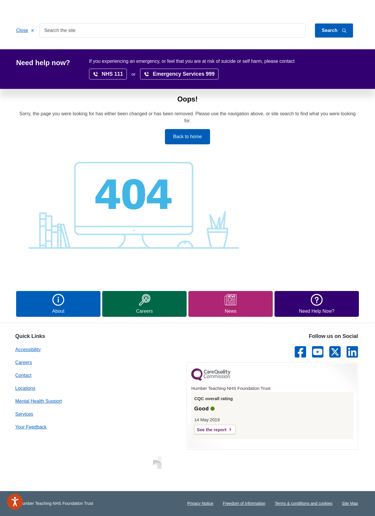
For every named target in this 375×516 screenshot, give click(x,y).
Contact (352, 9)
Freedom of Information (244, 503)
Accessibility (258, 50)
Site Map (350, 503)
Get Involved (133, 50)
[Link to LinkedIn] (352, 352)
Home (27, 50)
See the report (211, 429)
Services (53, 50)
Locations (167, 50)
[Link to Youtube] (317, 352)
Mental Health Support (38, 401)
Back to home (187, 136)
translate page (340, 62)
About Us (331, 9)
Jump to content (302, 9)
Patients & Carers (91, 50)
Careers (196, 50)
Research (225, 50)
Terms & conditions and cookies (304, 503)
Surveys (290, 50)
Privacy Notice (200, 503)
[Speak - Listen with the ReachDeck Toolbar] (15, 502)
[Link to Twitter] (335, 352)
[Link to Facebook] (300, 352)
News (315, 50)
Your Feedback (31, 426)
